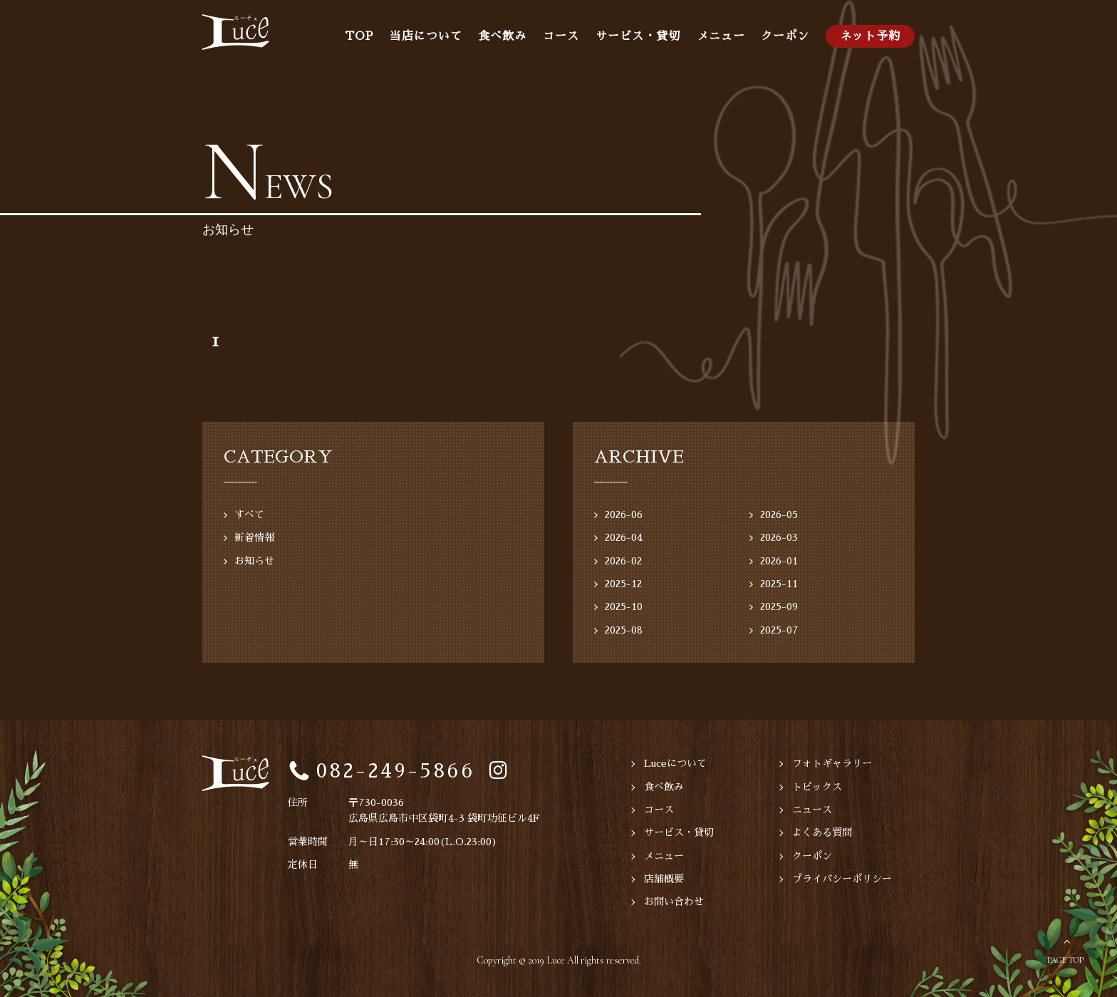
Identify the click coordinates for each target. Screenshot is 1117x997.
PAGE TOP (1065, 960)
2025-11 (779, 584)
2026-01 (779, 561)
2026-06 (624, 515)
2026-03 (779, 537)
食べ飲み (502, 36)
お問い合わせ (674, 901)
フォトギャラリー (832, 763)
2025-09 (779, 606)
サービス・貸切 (638, 36)
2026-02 (623, 561)
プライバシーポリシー (842, 879)
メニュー (721, 36)
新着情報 (254, 537)
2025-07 (779, 630)
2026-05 (779, 515)
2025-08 (624, 630)
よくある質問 (822, 832)
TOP (359, 36)
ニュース (812, 810)
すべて (249, 515)
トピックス (817, 787)
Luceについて (675, 763)
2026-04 (624, 537)
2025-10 (624, 606)
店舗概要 (664, 879)
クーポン (785, 36)
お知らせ (254, 561)
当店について (426, 36)
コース (561, 36)
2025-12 (623, 584)
